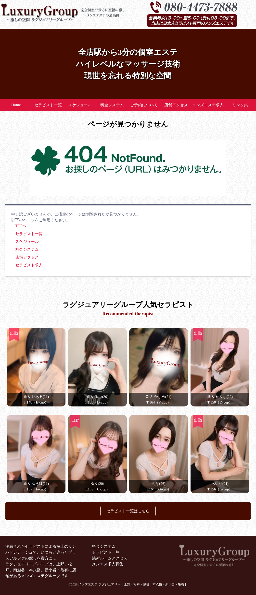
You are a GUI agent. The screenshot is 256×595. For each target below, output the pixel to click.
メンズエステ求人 (208, 105)
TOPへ (20, 226)
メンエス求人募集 (107, 564)
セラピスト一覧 (48, 105)
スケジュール (80, 105)
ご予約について (144, 105)
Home (16, 105)
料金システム (112, 105)
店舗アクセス (176, 105)
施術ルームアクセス (109, 558)
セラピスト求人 (29, 265)
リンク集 (240, 105)
